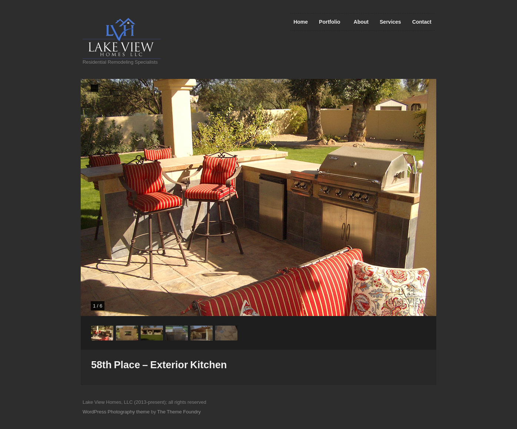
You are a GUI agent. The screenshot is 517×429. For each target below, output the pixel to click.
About (361, 22)
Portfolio (329, 22)
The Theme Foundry (179, 412)
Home (300, 22)
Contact (421, 22)
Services (390, 22)
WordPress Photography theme (116, 412)
